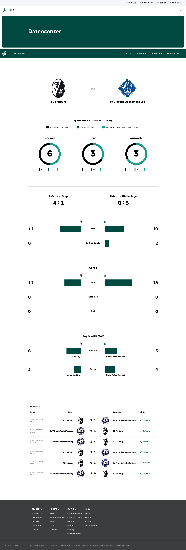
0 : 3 (93, 463)
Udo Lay (76, 357)
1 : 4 (93, 441)
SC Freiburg (68, 420)
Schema (145, 420)
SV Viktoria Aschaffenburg (124, 420)
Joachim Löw (73, 375)
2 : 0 (93, 473)
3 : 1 (93, 420)
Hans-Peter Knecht (115, 357)
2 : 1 (93, 431)
